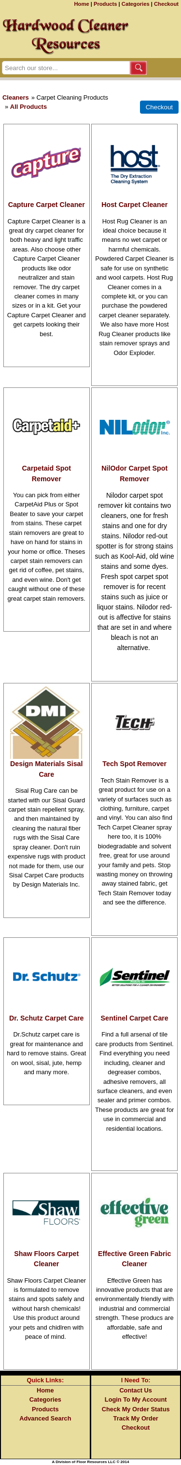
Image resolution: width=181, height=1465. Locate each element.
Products (105, 4)
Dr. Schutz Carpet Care (46, 1018)
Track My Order (135, 1418)
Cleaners (15, 97)
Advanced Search (45, 1418)
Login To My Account (136, 1399)
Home (81, 4)
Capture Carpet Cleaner (46, 204)
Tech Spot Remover (134, 764)
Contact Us (135, 1390)
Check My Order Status (136, 1409)
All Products (28, 106)
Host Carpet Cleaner (134, 204)
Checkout (166, 4)
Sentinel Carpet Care (134, 1018)
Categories (136, 4)
